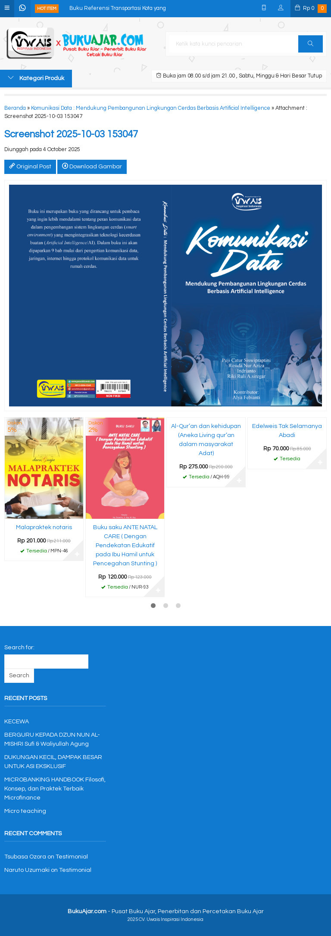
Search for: (19, 648)
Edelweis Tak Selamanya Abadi (287, 430)
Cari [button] (310, 46)
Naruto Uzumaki (27, 870)
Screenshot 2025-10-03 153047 (71, 134)
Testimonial (72, 857)
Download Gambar (92, 166)
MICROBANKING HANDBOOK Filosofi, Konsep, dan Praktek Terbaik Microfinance (55, 789)
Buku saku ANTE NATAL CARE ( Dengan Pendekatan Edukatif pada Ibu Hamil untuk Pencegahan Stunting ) (125, 545)
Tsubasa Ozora (25, 857)
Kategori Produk (36, 77)
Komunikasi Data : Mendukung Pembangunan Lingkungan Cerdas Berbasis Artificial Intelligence (150, 108)
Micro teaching (25, 811)
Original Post (30, 166)
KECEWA (16, 722)
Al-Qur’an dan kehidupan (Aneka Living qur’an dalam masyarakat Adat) (206, 439)
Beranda (15, 108)
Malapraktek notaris (44, 527)
